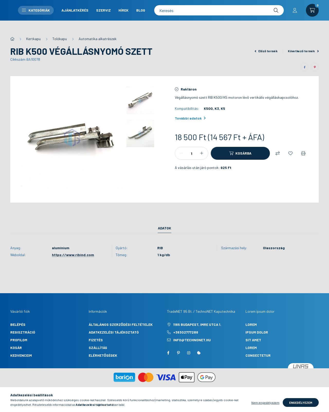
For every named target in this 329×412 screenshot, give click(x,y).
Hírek (169, 19)
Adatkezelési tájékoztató (114, 332)
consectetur (258, 355)
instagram (189, 353)
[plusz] (201, 153)
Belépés (17, 324)
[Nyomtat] (303, 153)
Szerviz (206, 11)
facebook (168, 353)
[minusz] (181, 153)
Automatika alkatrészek (97, 39)
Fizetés (96, 340)
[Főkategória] (12, 39)
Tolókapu (59, 39)
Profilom (18, 340)
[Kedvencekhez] (290, 153)
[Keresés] (258, 15)
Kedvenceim (21, 355)
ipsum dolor (256, 332)
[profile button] (294, 15)
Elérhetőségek (103, 355)
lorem (251, 324)
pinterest (178, 353)
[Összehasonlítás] (277, 153)
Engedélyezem (300, 404)
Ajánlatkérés (177, 11)
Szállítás (98, 347)
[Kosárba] (240, 153)
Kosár (16, 347)
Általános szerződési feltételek (121, 324)
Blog (186, 19)
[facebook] (304, 67)
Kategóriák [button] (139, 15)
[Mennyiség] (191, 153)
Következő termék (303, 51)
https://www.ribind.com (73, 255)
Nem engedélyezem (265, 404)
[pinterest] (315, 67)
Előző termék (266, 51)
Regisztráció (22, 332)
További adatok (190, 118)
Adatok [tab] (164, 228)
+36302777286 (185, 332)
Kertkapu (33, 39)
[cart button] (312, 15)
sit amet (253, 340)
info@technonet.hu (192, 340)
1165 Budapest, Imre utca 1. (197, 324)
